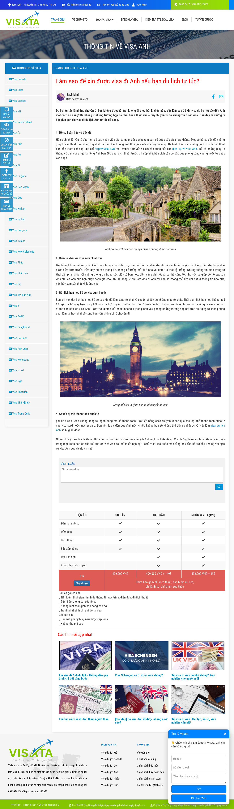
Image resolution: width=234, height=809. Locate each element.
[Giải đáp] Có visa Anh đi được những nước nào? (141, 720)
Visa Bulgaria (18, 176)
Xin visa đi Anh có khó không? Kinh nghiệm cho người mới (193, 677)
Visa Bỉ (14, 165)
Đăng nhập (139, 4)
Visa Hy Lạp (17, 219)
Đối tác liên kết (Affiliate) (150, 785)
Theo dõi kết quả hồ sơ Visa (115, 4)
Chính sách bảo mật (147, 765)
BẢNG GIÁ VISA (129, 19)
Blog (75, 68)
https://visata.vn (105, 149)
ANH (85, 68)
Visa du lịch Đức (109, 785)
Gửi (219, 486)
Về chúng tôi (143, 752)
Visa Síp (15, 284)
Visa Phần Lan (18, 273)
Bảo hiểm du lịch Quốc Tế (78, 4)
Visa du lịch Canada (111, 759)
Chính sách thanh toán (149, 778)
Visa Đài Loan (18, 338)
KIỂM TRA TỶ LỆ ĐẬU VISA (159, 19)
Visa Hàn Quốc (18, 348)
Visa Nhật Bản (18, 392)
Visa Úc (14, 133)
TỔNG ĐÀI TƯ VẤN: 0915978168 (191, 4)
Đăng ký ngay (82, 583)
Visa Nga (15, 381)
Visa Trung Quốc (19, 413)
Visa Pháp (16, 262)
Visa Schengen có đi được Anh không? (139, 675)
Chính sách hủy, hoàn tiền (150, 772)
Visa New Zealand (20, 122)
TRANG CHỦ (57, 19)
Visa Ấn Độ (16, 316)
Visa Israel (16, 370)
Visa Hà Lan (17, 208)
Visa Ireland (17, 241)
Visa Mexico (17, 100)
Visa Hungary (18, 230)
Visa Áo (15, 154)
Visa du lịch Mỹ (109, 752)
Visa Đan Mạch (19, 187)
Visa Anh (15, 144)
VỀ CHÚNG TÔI (80, 19)
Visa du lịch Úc (109, 765)
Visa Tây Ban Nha (20, 295)
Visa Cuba (16, 90)
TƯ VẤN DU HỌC (204, 19)
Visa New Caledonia (21, 251)
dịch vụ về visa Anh (184, 149)
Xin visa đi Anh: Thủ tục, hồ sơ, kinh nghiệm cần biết (193, 720)
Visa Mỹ (15, 111)
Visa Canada (17, 79)
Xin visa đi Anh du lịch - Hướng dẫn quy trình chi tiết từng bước (83, 677)
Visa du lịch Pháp (110, 778)
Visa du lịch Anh (109, 772)
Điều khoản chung (146, 759)
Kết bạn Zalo (198, 798)
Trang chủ (61, 68)
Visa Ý (14, 305)
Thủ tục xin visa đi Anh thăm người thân (83, 719)
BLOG (185, 19)
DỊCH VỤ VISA (104, 19)
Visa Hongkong (19, 359)
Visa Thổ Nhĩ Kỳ (19, 402)
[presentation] (90, 493)
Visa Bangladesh (19, 327)
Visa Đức (15, 197)
